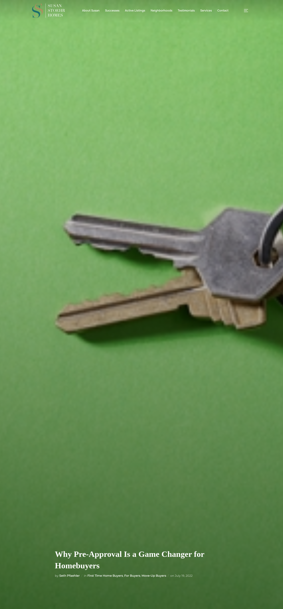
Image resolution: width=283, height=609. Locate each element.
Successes (112, 10)
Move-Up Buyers (154, 575)
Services (206, 10)
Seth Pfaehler (69, 575)
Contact (222, 10)
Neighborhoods (161, 10)
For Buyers (132, 575)
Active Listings (135, 10)
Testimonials (186, 10)
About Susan (91, 10)
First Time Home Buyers (105, 575)
